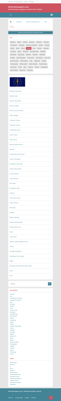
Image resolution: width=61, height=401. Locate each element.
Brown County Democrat (16, 110)
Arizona (25, 42)
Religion (12, 346)
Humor (12, 328)
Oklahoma (37, 61)
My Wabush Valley (15, 188)
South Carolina (33, 64)
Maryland (25, 51)
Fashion (12, 306)
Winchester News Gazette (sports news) (21, 266)
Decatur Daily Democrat (16, 144)
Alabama (12, 42)
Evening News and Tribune (17, 154)
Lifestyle (12, 330)
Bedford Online (14, 96)
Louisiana (13, 51)
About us (10, 1)
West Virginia (14, 70)
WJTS (11, 270)
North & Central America (33, 22)
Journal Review (14, 178)
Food (11, 308)
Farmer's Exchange (15, 159)
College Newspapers (15, 378)
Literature (12, 332)
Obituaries (13, 384)
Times (11, 232)
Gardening (13, 320)
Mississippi (21, 54)
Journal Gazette (14, 173)
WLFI (11, 275)
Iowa (34, 48)
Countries (18, 22)
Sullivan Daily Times (15, 227)
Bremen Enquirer (14, 105)
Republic (12, 212)
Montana (35, 54)
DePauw (12, 149)
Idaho (17, 48)
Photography (13, 344)
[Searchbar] (29, 283)
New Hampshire (21, 57)
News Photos (13, 372)
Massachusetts (34, 51)
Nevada (12, 57)
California (39, 42)
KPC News (13, 183)
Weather (12, 370)
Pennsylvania (14, 64)
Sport (11, 368)
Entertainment (14, 314)
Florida (41, 45)
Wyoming (29, 70)
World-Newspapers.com (18, 7)
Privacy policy (18, 1)
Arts (11, 296)
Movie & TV (13, 336)
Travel (11, 354)
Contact (25, 1)
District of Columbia (31, 45)
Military (12, 334)
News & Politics (14, 342)
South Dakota (43, 64)
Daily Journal (13, 139)
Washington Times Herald (17, 256)
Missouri (28, 54)
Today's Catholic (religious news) (19, 241)
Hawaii (12, 48)
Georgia (47, 45)
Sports (12, 350)
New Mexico (39, 57)
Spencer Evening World (16, 222)
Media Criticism (14, 380)
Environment (13, 316)
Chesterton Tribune (15, 120)
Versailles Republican (16, 251)
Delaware (21, 45)
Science (12, 348)
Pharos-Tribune (14, 203)
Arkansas (31, 42)
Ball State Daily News (16, 91)
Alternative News (14, 376)
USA (45, 22)
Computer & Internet (15, 300)
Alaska (19, 42)
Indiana (29, 48)
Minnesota (13, 54)
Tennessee (13, 67)
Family (12, 318)
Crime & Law (13, 310)
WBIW (11, 261)
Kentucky (45, 48)
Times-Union (13, 236)
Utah (25, 67)
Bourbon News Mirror (15, 101)
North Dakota (24, 61)
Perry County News (15, 198)
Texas (20, 67)
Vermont (30, 67)
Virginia (37, 67)
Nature (12, 340)
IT (10, 366)
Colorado (46, 42)
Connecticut (13, 45)
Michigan (42, 51)
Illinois (23, 48)
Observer (12, 193)
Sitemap (31, 1)
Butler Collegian (14, 115)
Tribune (12, 246)
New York (47, 57)
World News (13, 362)
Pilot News (13, 207)
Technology (13, 352)
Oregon (44, 61)
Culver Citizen (13, 135)
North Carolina (14, 61)
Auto (11, 302)
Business (12, 304)
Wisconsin (22, 70)
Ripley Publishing (14, 217)
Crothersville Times (15, 130)
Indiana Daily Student (15, 169)
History (12, 324)
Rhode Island (23, 64)
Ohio (31, 61)
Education (13, 312)
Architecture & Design (16, 298)
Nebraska (42, 54)
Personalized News (15, 374)
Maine (19, 51)
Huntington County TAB (16, 164)
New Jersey (30, 57)
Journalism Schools (15, 382)
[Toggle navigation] (10, 15)
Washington (44, 67)
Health (12, 322)
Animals (12, 294)
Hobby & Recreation (15, 326)
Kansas (39, 48)
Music (11, 338)
